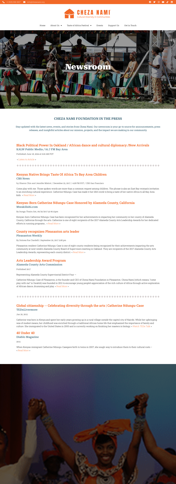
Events (100, 25)
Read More (29, 195)
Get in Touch (130, 25)
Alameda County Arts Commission (39, 264)
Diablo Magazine (27, 337)
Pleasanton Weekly (29, 235)
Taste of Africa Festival (79, 25)
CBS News (23, 178)
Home (42, 25)
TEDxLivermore (27, 309)
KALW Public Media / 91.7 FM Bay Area (42, 149)
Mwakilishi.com (27, 206)
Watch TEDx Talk (141, 326)
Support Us (113, 25)
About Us (56, 25)
